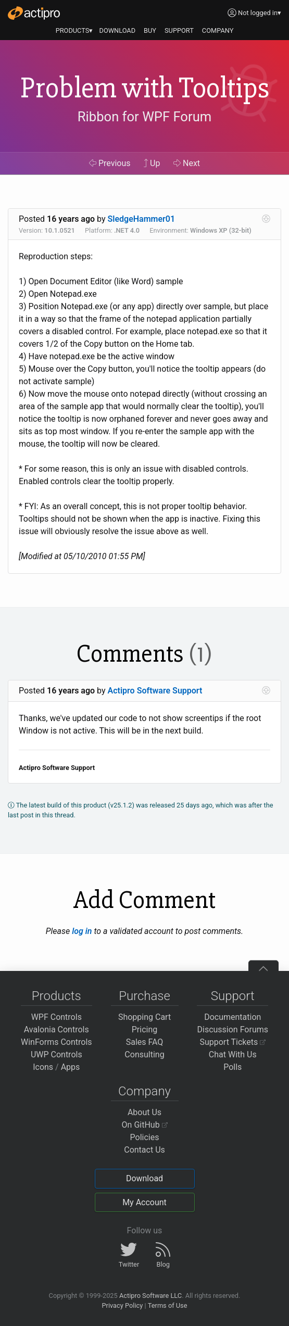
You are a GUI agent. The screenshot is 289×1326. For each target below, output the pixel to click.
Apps (70, 1067)
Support (233, 996)
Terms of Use (167, 1305)
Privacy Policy (122, 1305)
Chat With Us (233, 1054)
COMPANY (218, 30)
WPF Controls (56, 1017)
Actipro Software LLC (150, 1295)
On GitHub (145, 1125)
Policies (144, 1137)
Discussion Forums (232, 1029)
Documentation (232, 1017)
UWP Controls (56, 1054)
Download (144, 1178)
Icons (43, 1067)
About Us (144, 1112)
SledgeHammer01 (141, 219)
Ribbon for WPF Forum (144, 117)
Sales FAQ (145, 1042)
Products (56, 996)
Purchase (144, 996)
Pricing (145, 1029)
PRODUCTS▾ (74, 30)
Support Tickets (232, 1042)
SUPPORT (179, 30)
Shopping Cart (144, 1017)
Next (186, 163)
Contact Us (144, 1150)
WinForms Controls (56, 1042)
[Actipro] (34, 13)
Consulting (144, 1054)
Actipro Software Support (155, 691)
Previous (110, 163)
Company (144, 1091)
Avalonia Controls (56, 1029)
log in (82, 931)
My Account (144, 1202)
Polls (232, 1067)
